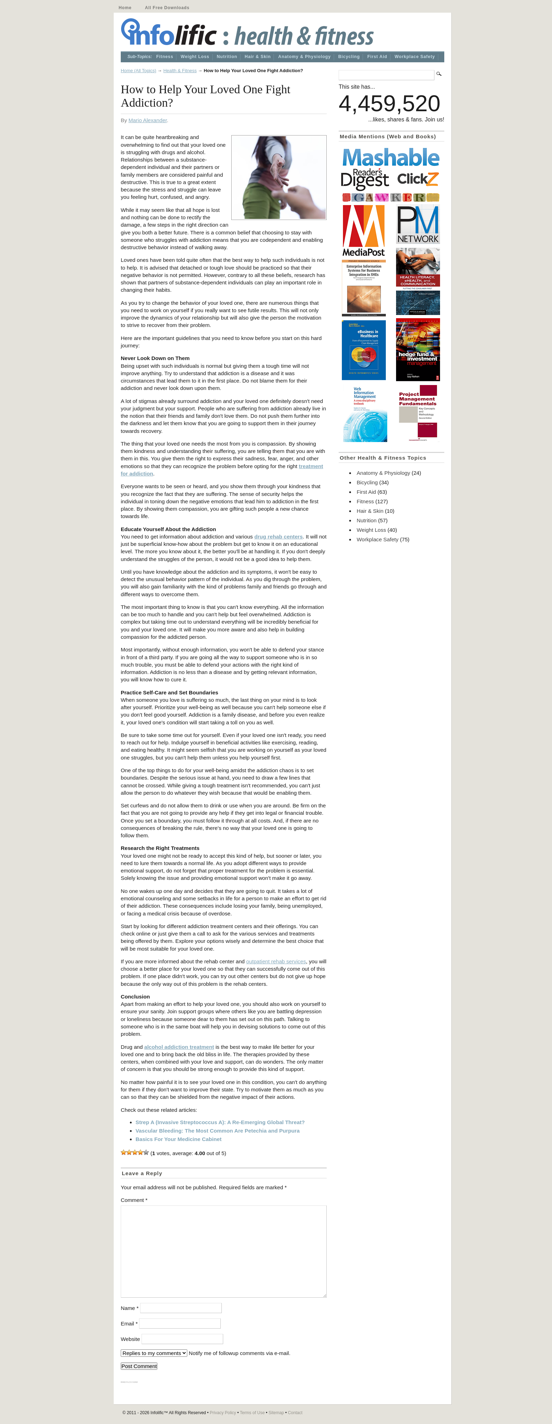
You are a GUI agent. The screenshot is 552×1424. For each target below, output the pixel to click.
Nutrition (227, 56)
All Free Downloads (167, 7)
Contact (295, 1412)
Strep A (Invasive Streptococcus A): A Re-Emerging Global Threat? (220, 1122)
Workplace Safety (415, 56)
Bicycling (349, 56)
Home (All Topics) (138, 70)
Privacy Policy (223, 1412)
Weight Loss (195, 56)
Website (130, 1339)
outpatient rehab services (276, 961)
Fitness (165, 56)
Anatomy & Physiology (304, 56)
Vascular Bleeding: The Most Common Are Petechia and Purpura (218, 1131)
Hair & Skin (258, 56)
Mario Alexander (147, 120)
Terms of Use (252, 1412)
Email (129, 1324)
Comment (134, 1200)
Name (130, 1308)
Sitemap (276, 1412)
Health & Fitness (180, 70)
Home (125, 7)
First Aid (377, 56)
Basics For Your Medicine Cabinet (178, 1139)
